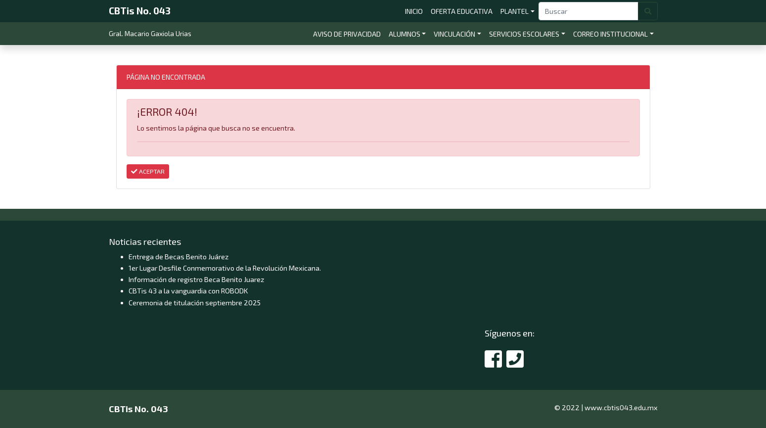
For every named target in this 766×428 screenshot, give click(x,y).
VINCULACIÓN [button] (454, 34)
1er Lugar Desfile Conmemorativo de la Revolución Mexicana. (225, 268)
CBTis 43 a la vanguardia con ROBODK (188, 290)
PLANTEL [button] (514, 11)
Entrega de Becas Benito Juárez (178, 256)
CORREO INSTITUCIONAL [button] (610, 34)
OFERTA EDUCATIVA (463, 10)
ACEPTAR (148, 171)
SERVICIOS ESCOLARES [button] (524, 34)
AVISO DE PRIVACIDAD (349, 33)
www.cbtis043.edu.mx (621, 407)
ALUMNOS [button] (404, 34)
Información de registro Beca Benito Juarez (196, 279)
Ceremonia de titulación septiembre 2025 (195, 302)
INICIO (416, 10)
